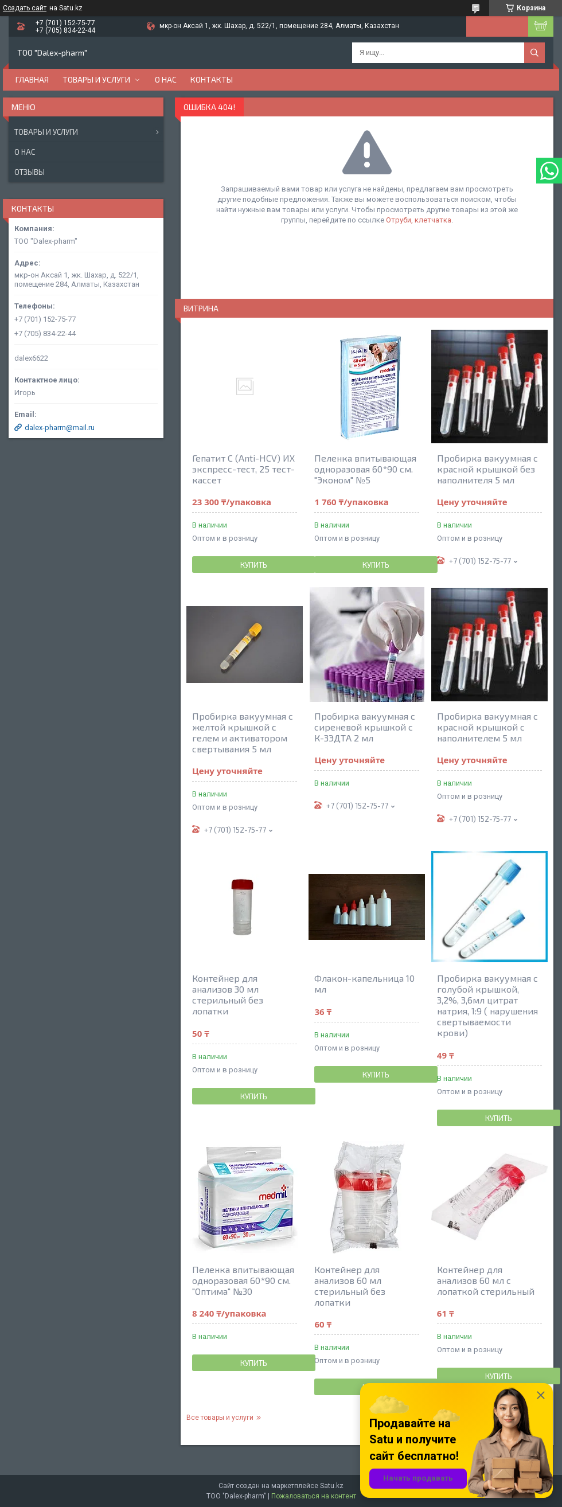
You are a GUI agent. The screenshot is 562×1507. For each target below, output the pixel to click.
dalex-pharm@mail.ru (60, 427)
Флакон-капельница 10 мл (364, 983)
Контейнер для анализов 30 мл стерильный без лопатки (227, 994)
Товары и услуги (96, 79)
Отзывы (29, 172)
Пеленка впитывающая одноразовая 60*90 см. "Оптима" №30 (243, 1280)
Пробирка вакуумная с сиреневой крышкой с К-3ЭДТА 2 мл (364, 726)
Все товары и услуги (219, 1417)
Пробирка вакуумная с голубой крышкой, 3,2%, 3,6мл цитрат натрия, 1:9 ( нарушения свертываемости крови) (487, 1005)
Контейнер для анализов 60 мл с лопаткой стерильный (485, 1280)
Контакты (211, 79)
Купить (253, 564)
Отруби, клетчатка (418, 220)
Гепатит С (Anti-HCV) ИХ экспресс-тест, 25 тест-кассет (243, 468)
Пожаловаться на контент (313, 1496)
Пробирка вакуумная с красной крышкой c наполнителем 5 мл (487, 726)
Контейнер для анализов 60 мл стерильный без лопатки (349, 1285)
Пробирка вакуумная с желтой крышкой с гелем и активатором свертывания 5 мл (242, 732)
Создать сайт (24, 8)
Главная (32, 79)
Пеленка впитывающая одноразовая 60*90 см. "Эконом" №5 (365, 468)
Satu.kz (332, 1486)
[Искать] (534, 52)
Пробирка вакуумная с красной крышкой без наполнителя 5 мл (487, 468)
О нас (166, 79)
